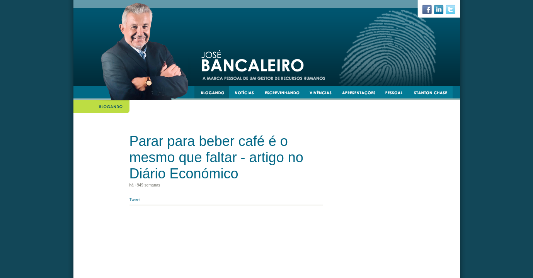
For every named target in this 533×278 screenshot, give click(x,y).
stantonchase (433, 94)
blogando (214, 94)
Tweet (135, 199)
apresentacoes (362, 94)
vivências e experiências (324, 94)
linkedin (442, 11)
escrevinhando (285, 94)
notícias (247, 94)
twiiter (454, 11)
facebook (430, 11)
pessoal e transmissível (397, 94)
